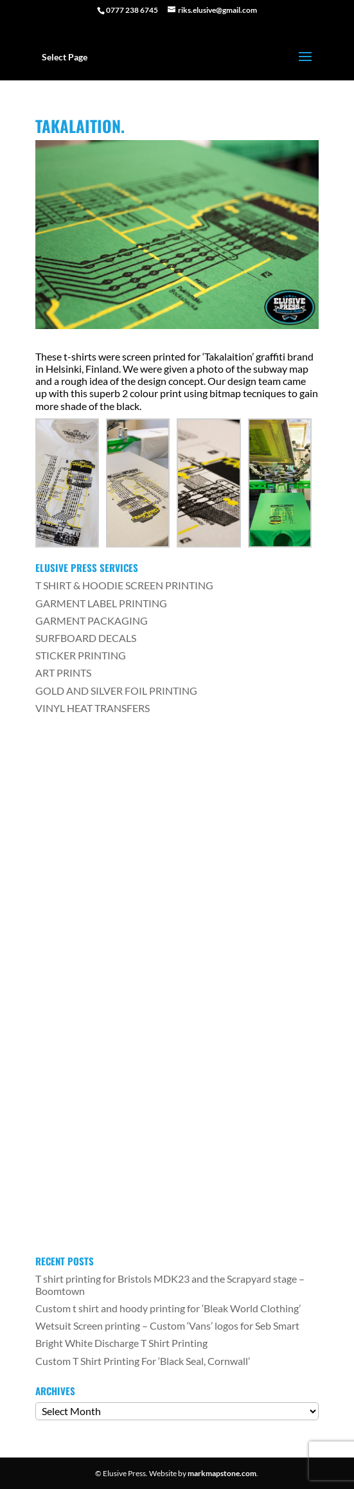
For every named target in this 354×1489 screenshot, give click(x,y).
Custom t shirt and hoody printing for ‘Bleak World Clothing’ (168, 1308)
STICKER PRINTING (80, 655)
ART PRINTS (63, 672)
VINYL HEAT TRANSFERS (92, 708)
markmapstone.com (222, 1473)
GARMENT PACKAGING (91, 620)
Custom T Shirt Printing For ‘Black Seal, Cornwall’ (142, 1361)
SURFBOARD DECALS (85, 638)
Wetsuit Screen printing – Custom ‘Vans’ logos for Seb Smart (167, 1325)
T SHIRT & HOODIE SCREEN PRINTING (124, 585)
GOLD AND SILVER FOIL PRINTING (116, 690)
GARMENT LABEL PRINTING (101, 603)
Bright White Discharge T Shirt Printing (121, 1343)
